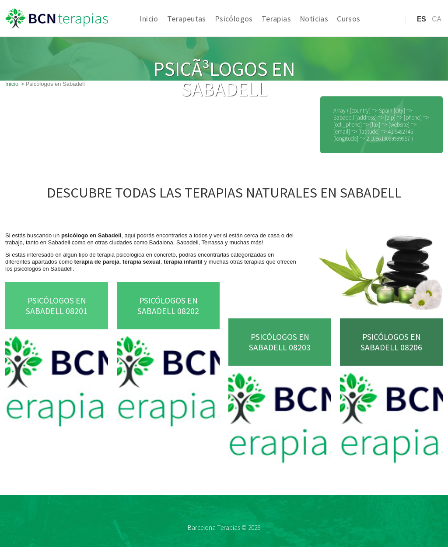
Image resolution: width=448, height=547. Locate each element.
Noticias (314, 19)
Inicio (149, 19)
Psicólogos (234, 19)
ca (436, 19)
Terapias (276, 19)
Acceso (381, 33)
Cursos (348, 19)
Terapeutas (186, 19)
